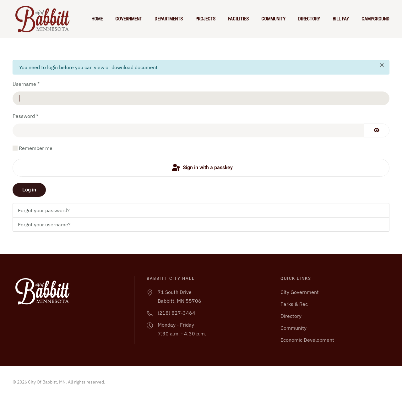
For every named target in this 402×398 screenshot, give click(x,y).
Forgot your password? (44, 210)
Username (26, 84)
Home (97, 19)
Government (128, 19)
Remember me (35, 148)
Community (273, 19)
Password (25, 116)
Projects (205, 19)
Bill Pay (341, 19)
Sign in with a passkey (202, 168)
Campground (375, 19)
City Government (299, 292)
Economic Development (307, 340)
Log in (29, 190)
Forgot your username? (44, 224)
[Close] (382, 65)
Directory (309, 19)
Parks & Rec (294, 304)
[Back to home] (45, 19)
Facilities (238, 19)
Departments (169, 19)
